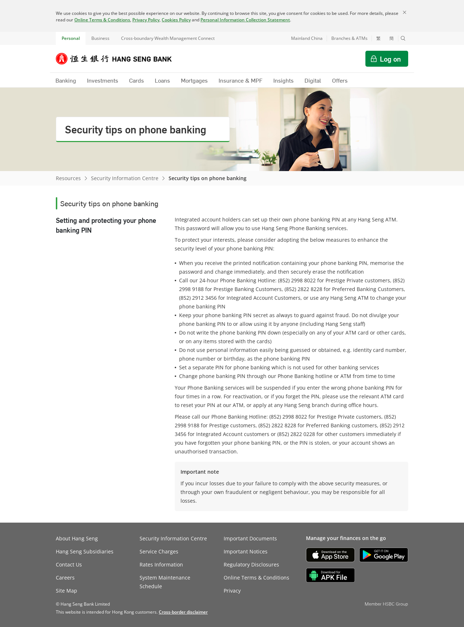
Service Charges (159, 551)
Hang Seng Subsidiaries (84, 551)
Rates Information (161, 564)
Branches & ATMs (349, 38)
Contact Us (69, 564)
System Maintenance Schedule (165, 582)
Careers (65, 577)
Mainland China (307, 38)
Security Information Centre (124, 178)
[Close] (404, 12)
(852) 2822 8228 (303, 289)
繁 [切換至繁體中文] (378, 38)
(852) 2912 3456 (198, 297)
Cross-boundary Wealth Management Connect (168, 38)
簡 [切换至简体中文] (391, 38)
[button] (403, 38)
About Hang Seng (77, 538)
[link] (183, 612)
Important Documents (250, 538)
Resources (68, 178)
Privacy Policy (146, 20)
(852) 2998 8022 (297, 280)
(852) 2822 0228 (296, 434)
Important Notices (246, 551)
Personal (71, 38)
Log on (390, 58)
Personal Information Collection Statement (245, 20)
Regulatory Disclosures (251, 564)
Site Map (66, 590)
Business (100, 38)
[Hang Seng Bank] (119, 59)
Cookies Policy (176, 20)
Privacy (232, 590)
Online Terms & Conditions (102, 20)
